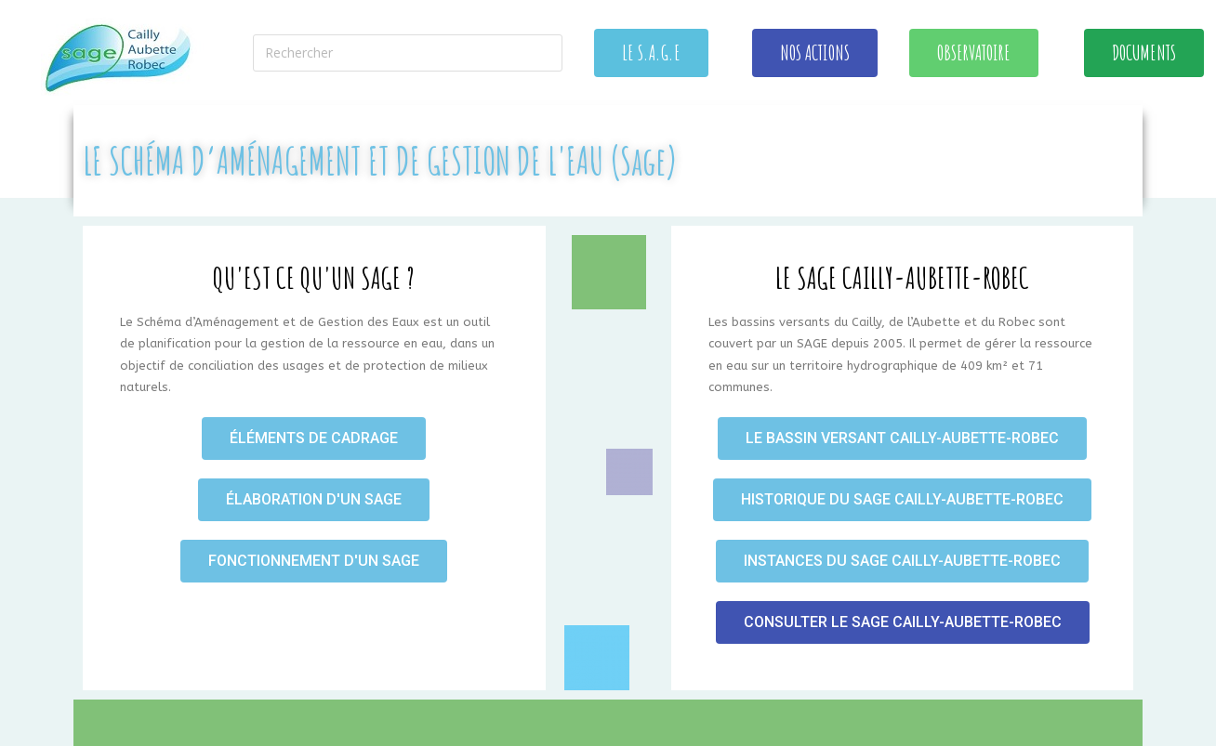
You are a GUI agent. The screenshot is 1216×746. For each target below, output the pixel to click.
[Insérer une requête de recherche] (407, 53)
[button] (651, 53)
